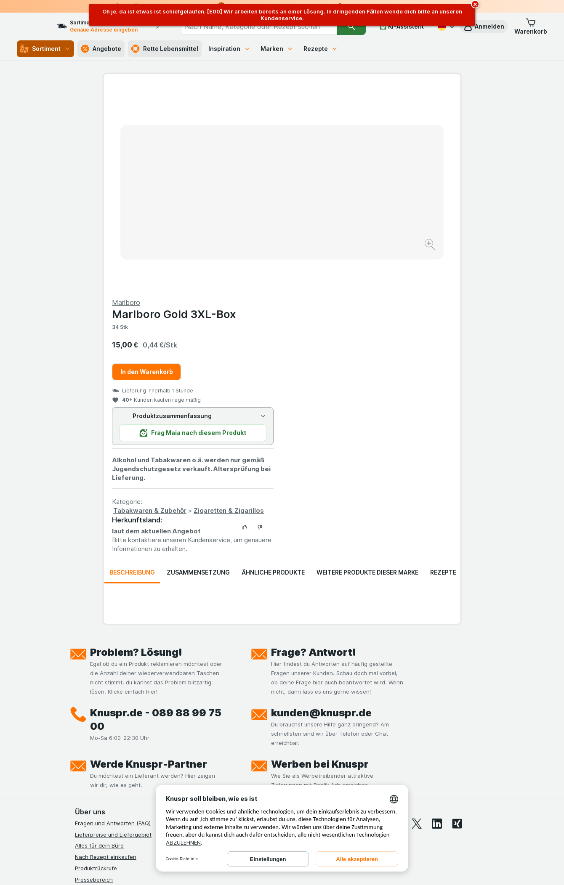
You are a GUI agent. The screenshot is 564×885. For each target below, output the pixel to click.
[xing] (457, 621)
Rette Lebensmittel (164, 49)
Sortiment (45, 49)
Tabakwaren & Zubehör (328, 308)
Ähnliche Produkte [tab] (273, 370)
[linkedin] (437, 621)
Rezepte (320, 48)
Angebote (101, 49)
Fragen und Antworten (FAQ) (113, 620)
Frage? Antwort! (313, 450)
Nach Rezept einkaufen (105, 654)
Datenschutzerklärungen (107, 710)
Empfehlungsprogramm (105, 767)
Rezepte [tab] (443, 370)
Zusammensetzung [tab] (198, 370)
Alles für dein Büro (99, 643)
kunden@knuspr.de (321, 510)
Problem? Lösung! (136, 450)
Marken (277, 48)
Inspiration (229, 48)
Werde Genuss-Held (101, 744)
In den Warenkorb (325, 169)
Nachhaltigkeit (94, 756)
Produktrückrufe (96, 665)
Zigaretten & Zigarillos (407, 308)
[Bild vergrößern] (252, 219)
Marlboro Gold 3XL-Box (352, 111)
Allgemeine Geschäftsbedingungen (121, 722)
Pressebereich (94, 677)
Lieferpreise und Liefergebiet (113, 632)
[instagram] (376, 621)
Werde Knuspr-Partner (148, 562)
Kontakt (85, 688)
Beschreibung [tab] (132, 370)
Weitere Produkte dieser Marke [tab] (367, 370)
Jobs (81, 699)
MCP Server (90, 778)
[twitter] (417, 621)
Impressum (89, 733)
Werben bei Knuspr (320, 562)
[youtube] (396, 621)
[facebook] (356, 621)
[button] (484, 26)
